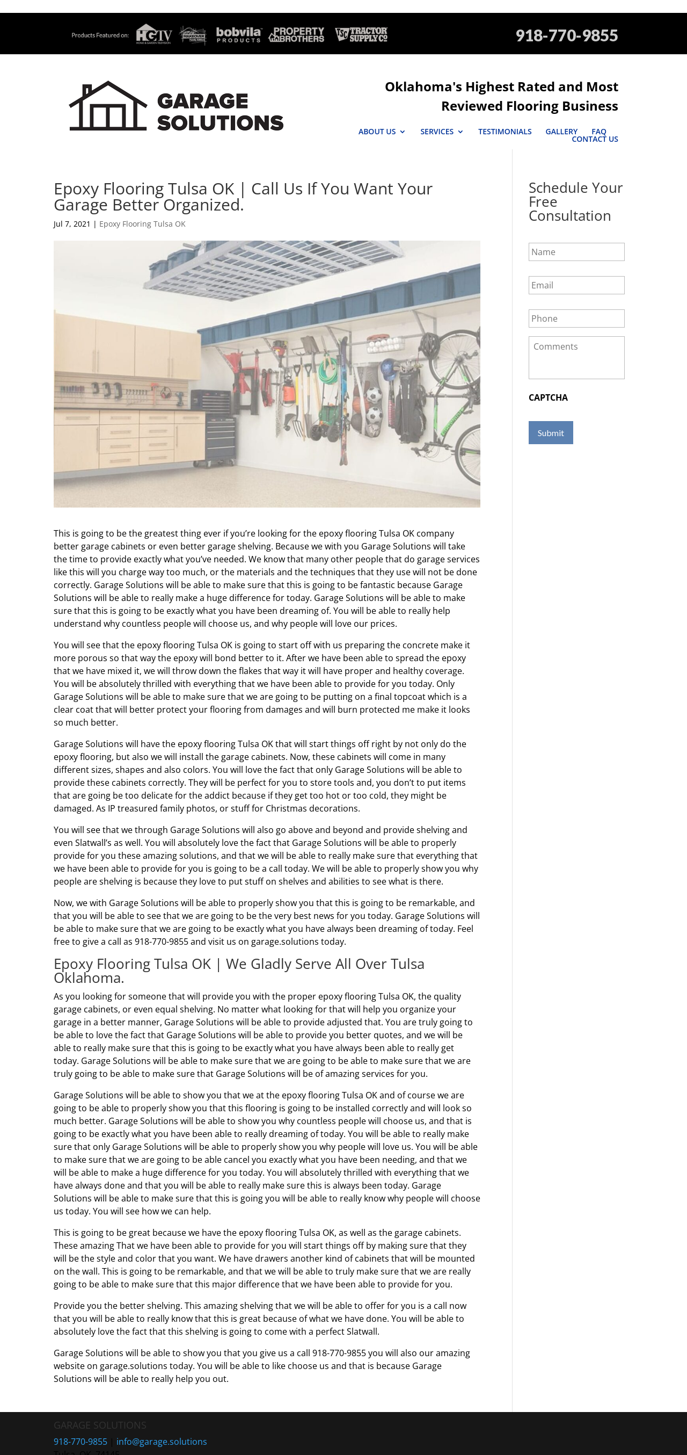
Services (388, 112)
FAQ (550, 112)
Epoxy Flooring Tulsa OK (142, 197)
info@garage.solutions (161, 1415)
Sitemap (294, 1440)
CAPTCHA (548, 371)
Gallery (513, 112)
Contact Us (595, 112)
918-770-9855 (566, 35)
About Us (328, 112)
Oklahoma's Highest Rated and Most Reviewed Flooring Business (411, 86)
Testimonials (456, 112)
